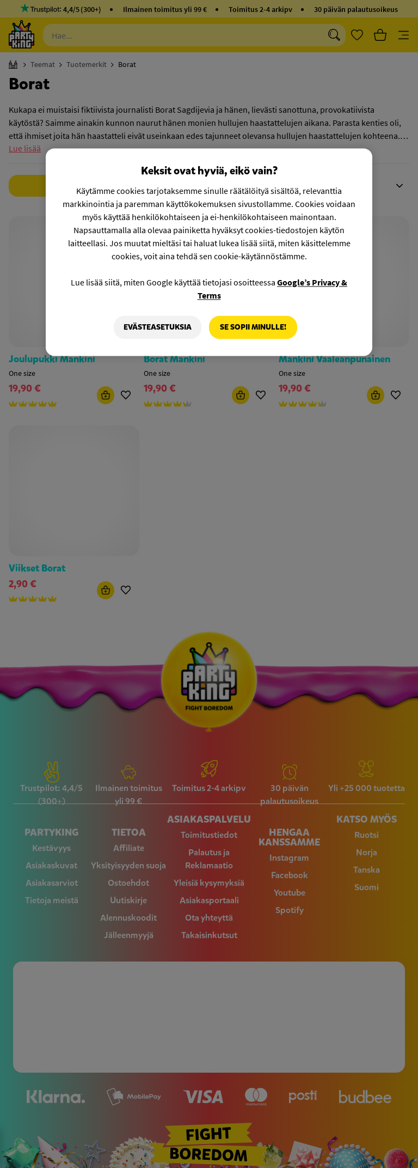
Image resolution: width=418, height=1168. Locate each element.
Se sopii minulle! (253, 327)
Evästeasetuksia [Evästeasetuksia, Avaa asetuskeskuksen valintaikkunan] (158, 327)
